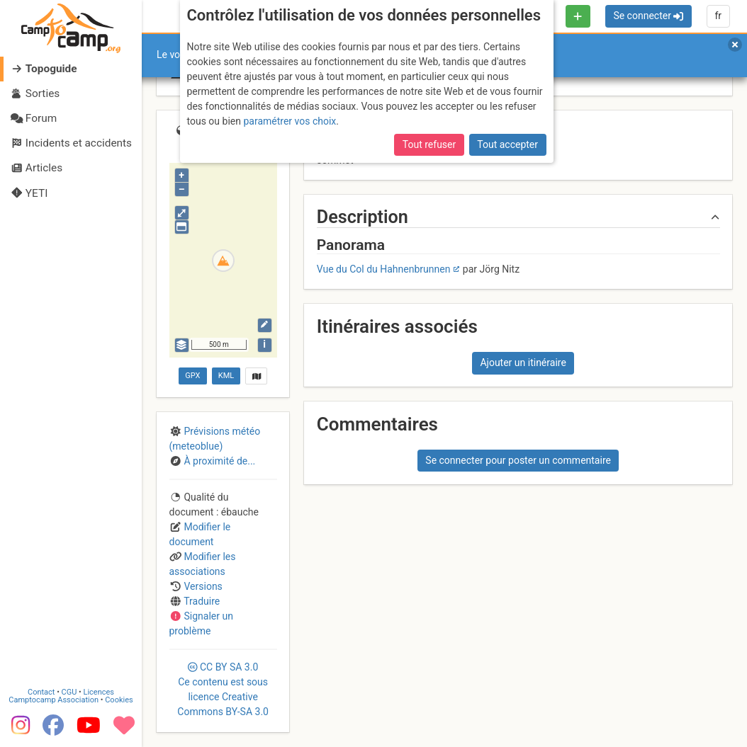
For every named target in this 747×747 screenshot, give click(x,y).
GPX (192, 375)
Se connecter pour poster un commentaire (518, 460)
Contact (41, 692)
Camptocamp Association (54, 700)
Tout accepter (507, 144)
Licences (99, 692)
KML (226, 375)
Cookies (119, 700)
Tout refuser (429, 144)
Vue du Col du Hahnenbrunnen (384, 269)
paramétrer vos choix (289, 121)
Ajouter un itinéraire (523, 362)
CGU (69, 692)
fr (717, 15)
